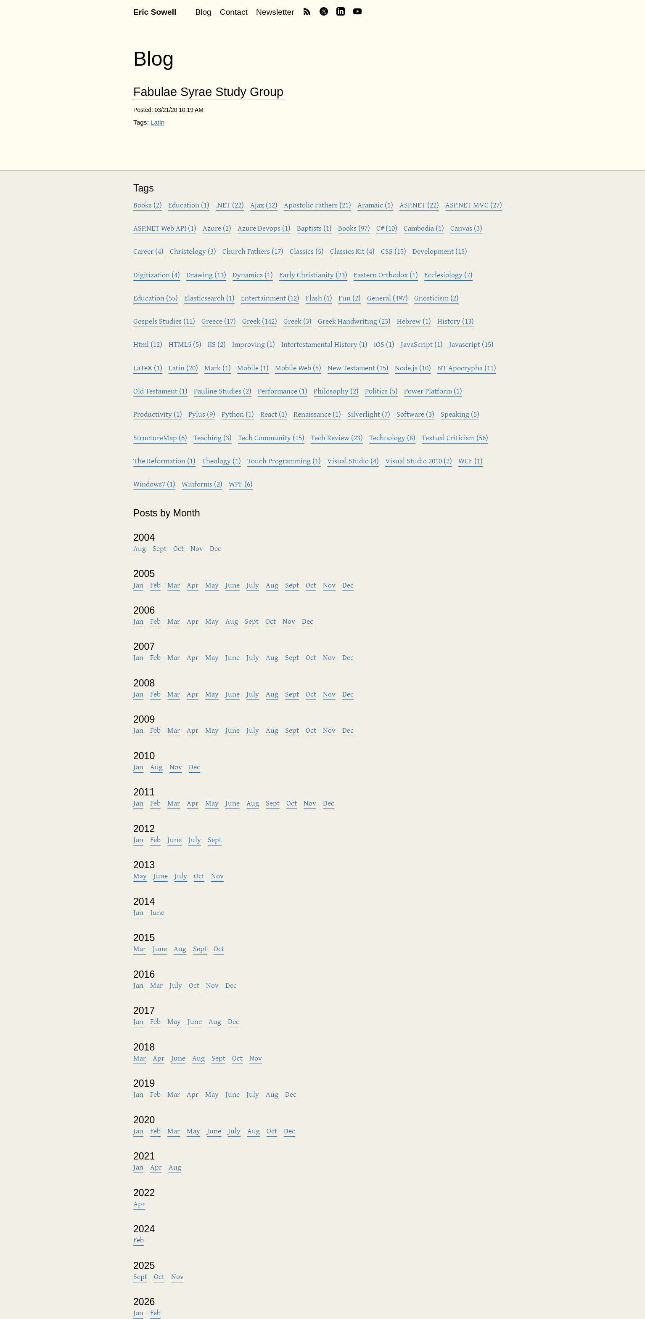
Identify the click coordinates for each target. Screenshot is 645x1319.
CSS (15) (393, 251)
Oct (178, 548)
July (252, 584)
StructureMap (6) (160, 437)
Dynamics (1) (253, 274)
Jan (138, 584)
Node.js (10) (413, 367)
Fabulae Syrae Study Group (208, 91)
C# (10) (386, 228)
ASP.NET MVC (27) (473, 204)
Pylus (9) (201, 414)
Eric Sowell (154, 12)
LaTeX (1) (147, 367)
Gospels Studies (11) (164, 321)
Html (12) (147, 344)
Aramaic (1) (375, 204)
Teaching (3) (212, 437)
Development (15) (439, 251)
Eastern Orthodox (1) (386, 274)
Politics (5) (381, 390)
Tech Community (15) (271, 437)
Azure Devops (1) (264, 228)
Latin (157, 122)
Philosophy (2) (336, 390)
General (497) (387, 297)
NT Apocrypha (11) (466, 367)
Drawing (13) (206, 274)
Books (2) (147, 204)
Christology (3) (193, 251)
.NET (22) (230, 204)
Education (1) (188, 204)
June (232, 584)
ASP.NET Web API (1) (164, 228)
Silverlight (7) (368, 414)
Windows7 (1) (154, 483)
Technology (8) (392, 437)
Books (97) (354, 228)
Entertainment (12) (270, 297)
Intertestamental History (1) (324, 344)
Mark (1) (217, 367)
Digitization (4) (156, 274)
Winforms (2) (202, 483)
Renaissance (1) (317, 414)
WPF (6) (241, 483)
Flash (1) (319, 297)
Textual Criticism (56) (455, 437)
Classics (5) (307, 251)
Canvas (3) (466, 228)
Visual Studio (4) (353, 460)
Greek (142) (259, 321)
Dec (215, 548)
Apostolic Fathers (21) (317, 204)
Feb (155, 584)
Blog (203, 12)
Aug (139, 548)
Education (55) (155, 297)
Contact (234, 12)
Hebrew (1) (414, 321)
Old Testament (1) (160, 390)
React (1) (273, 414)
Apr (192, 584)
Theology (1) (221, 460)
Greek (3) (297, 321)
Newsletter (275, 12)
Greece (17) (218, 321)
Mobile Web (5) (298, 367)
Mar (173, 584)
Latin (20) (183, 367)
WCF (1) (470, 460)
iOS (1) (384, 344)
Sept (160, 548)
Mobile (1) (253, 367)
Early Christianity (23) (313, 274)
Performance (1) (282, 390)
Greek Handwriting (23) (354, 321)
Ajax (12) (264, 204)
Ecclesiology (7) (448, 274)
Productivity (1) (157, 414)
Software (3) (415, 414)
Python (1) (238, 414)
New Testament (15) (358, 367)
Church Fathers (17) (252, 251)
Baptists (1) (314, 228)
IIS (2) (217, 344)
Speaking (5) (460, 414)
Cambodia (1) (424, 228)
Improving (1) (253, 344)
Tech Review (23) (337, 437)
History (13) (455, 321)
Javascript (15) (471, 344)
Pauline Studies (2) (222, 390)
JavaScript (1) (422, 344)
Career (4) (148, 251)
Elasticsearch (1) (209, 297)
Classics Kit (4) (352, 251)
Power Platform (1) (433, 390)
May (212, 584)
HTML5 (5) (185, 344)
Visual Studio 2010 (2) (418, 460)
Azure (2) (217, 228)
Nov (196, 548)
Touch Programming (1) (284, 460)
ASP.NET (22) (419, 204)
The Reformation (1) (164, 460)
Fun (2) (349, 297)
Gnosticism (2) (436, 297)
